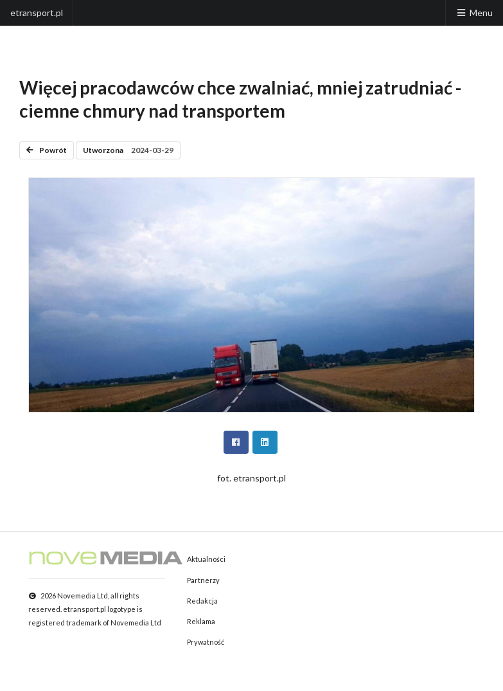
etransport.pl (36, 12)
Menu (474, 12)
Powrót (46, 150)
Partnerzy (203, 580)
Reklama (201, 621)
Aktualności (206, 559)
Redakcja (202, 601)
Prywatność (205, 642)
